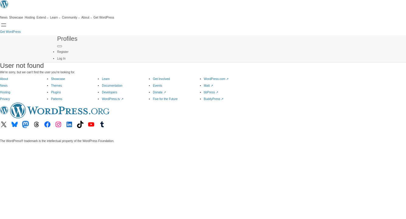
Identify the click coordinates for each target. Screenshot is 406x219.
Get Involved (161, 79)
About (4, 79)
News (4, 85)
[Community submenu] (71, 17)
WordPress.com (216, 79)
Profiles (67, 38)
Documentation (112, 85)
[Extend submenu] (42, 17)
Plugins (56, 92)
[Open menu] (3, 25)
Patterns (56, 99)
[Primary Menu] (59, 46)
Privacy (5, 99)
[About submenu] (86, 17)
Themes (56, 85)
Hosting (5, 92)
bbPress (211, 92)
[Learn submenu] (55, 17)
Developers (109, 92)
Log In (61, 58)
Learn (106, 79)
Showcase (58, 79)
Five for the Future (165, 99)
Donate (159, 92)
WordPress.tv (112, 99)
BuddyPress (214, 99)
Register (62, 52)
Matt (208, 85)
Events (157, 85)
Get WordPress (10, 31)
